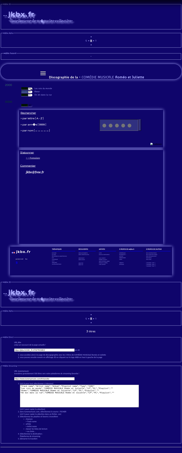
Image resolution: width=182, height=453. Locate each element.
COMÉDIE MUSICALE (112, 77)
